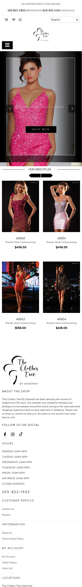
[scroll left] (35, 175)
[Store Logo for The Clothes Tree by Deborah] (41, 34)
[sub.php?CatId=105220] (41, 108)
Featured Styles (39, 170)
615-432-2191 (51, 10)
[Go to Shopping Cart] (6, 20)
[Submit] (77, 20)
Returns (6, 515)
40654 (61, 319)
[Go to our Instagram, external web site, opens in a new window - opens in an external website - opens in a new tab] (13, 435)
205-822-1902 (16, 10)
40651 (61, 238)
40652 (20, 319)
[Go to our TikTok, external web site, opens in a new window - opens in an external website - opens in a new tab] (21, 434)
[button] (10, 109)
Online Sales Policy (13, 539)
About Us (7, 533)
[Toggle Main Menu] (7, 45)
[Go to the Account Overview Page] (20, 20)
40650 (20, 238)
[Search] (65, 20)
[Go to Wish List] (13, 20)
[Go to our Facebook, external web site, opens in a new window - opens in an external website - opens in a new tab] (5, 435)
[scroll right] (47, 175)
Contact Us (8, 509)
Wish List (7, 568)
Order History (9, 562)
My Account (8, 556)
